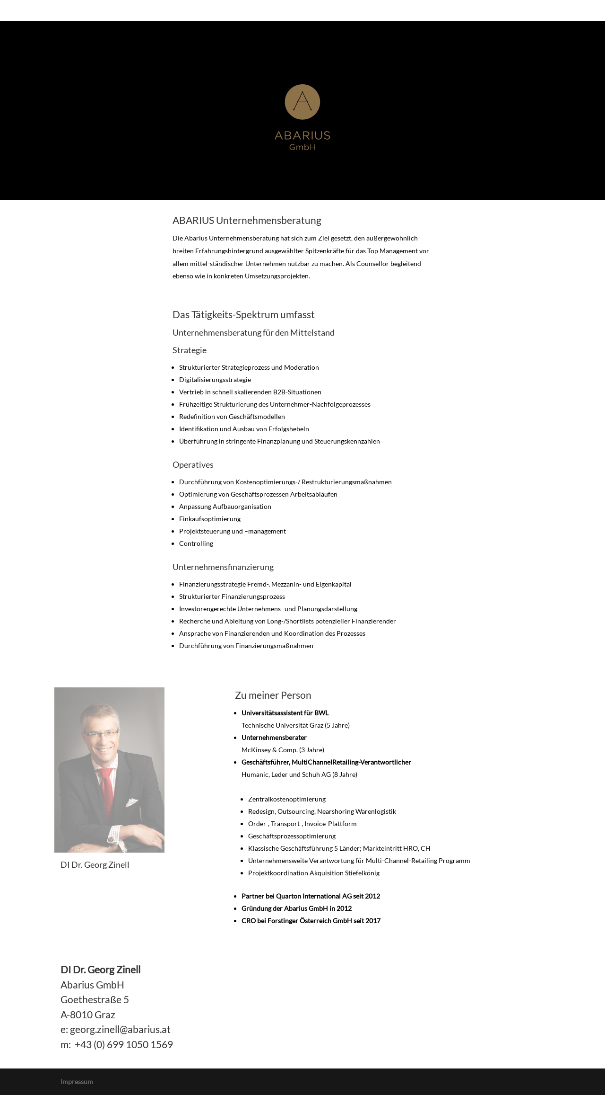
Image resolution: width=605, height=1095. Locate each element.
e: (64, 1029)
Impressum (76, 1081)
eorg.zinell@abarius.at (123, 1029)
